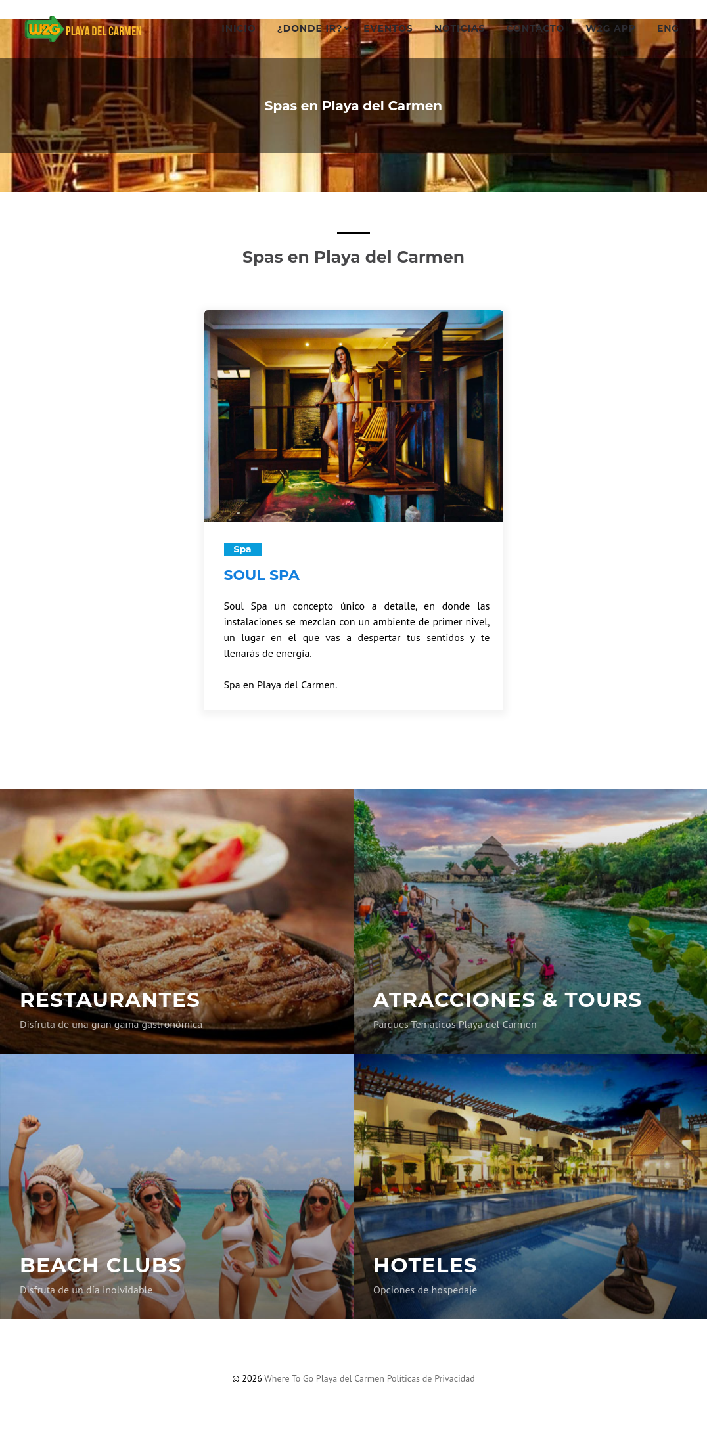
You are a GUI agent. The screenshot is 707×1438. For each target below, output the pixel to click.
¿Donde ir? (309, 28)
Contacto (536, 28)
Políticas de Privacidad (431, 1378)
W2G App (610, 28)
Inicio (238, 28)
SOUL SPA (262, 575)
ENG (668, 28)
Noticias (459, 28)
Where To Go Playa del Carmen (325, 1378)
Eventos (388, 28)
